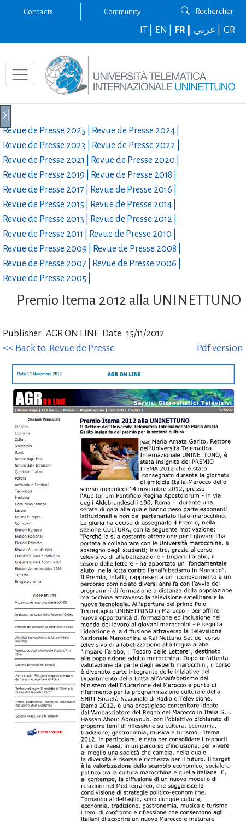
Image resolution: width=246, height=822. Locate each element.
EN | (164, 30)
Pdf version (220, 347)
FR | (183, 30)
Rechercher (207, 11)
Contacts (38, 11)
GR (229, 30)
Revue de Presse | (47, 131)
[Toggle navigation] (19, 74)
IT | (147, 30)
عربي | (208, 30)
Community (122, 11)
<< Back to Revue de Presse (59, 347)
